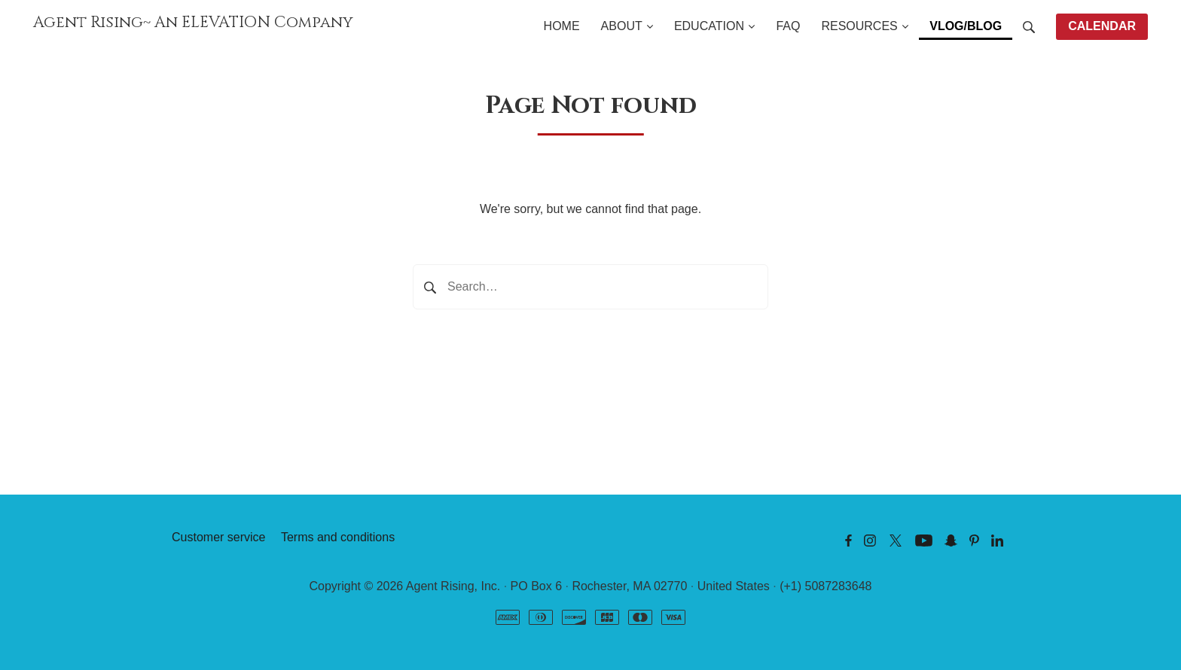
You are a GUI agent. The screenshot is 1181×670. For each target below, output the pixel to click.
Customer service (218, 537)
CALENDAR (1102, 26)
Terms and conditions (338, 537)
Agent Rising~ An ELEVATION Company (193, 22)
